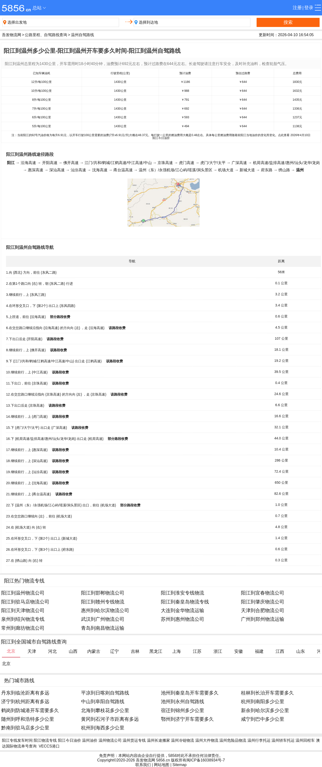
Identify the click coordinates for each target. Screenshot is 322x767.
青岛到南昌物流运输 (102, 628)
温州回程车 (305, 740)
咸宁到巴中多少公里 (262, 719)
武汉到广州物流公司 (102, 619)
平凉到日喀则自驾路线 (105, 692)
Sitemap (179, 765)
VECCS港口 (49, 746)
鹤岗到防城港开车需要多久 (30, 710)
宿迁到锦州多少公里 (182, 710)
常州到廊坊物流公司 (22, 628)
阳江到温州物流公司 (22, 592)
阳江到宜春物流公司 (262, 592)
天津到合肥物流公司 (262, 610)
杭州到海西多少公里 (102, 727)
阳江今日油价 (69, 740)
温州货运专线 (134, 740)
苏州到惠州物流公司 (182, 619)
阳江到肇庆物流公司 (262, 601)
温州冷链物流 (182, 740)
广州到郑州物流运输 (262, 619)
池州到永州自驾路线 (182, 701)
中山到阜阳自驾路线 (102, 701)
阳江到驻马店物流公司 (25, 601)
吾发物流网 (11, 35)
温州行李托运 (259, 740)
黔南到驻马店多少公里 (25, 727)
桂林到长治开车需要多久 (267, 692)
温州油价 (89, 740)
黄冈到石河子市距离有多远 (110, 719)
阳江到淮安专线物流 (182, 592)
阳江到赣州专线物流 (102, 601)
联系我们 (143, 765)
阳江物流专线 (45, 740)
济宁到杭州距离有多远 (25, 701)
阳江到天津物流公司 (22, 610)
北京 (6, 663)
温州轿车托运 (283, 740)
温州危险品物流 (232, 740)
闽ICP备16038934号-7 (205, 760)
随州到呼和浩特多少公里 (27, 719)
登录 (308, 7)
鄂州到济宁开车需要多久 (187, 719)
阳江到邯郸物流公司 (102, 592)
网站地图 (161, 765)
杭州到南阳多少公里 (262, 701)
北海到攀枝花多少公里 (105, 710)
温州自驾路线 (82, 35)
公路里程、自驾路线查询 (46, 35)
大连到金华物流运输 (182, 610)
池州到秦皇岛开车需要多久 (190, 692)
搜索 (288, 22)
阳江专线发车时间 (17, 740)
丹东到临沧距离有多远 (25, 692)
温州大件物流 (206, 740)
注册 (297, 7)
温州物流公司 (110, 740)
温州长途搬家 (158, 740)
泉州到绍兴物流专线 (22, 619)
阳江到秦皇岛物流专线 (185, 601)
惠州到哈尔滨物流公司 (105, 610)
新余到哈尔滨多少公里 (265, 710)
